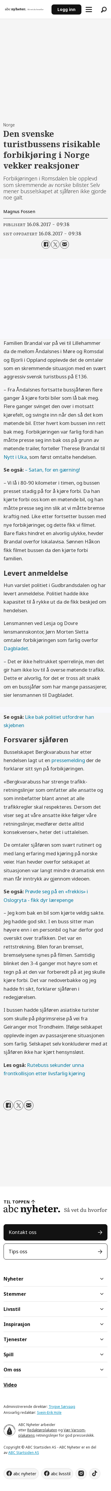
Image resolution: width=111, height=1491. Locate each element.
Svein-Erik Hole (49, 1412)
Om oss (12, 1369)
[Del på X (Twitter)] (55, 244)
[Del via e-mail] (64, 244)
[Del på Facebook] (45, 244)
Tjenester (15, 1339)
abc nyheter (24, 1473)
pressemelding (68, 760)
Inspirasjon (17, 1324)
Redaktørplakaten (42, 1430)
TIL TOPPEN (17, 1202)
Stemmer (15, 1294)
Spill (9, 1354)
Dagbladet (16, 648)
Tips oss (18, 1251)
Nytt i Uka (15, 456)
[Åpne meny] (88, 9)
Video (10, 1384)
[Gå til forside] (24, 9)
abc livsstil (60, 1473)
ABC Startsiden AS (23, 1452)
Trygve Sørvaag (62, 1406)
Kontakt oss (22, 1232)
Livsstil (12, 1309)
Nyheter (13, 1279)
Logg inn (66, 9)
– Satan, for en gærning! (52, 469)
